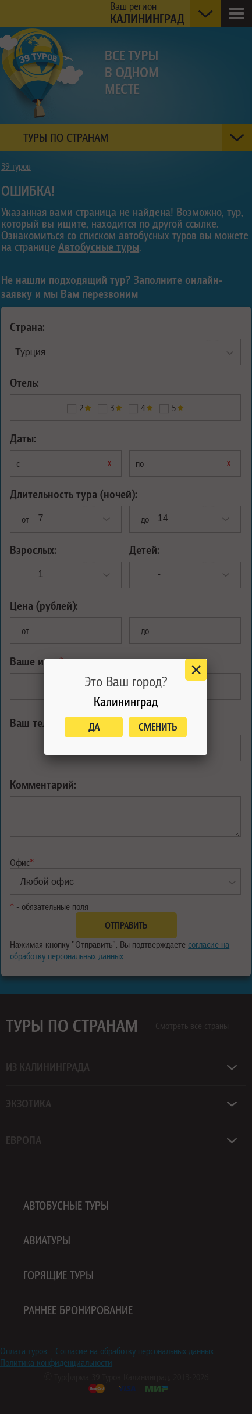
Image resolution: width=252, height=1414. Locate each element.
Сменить (158, 727)
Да (94, 727)
